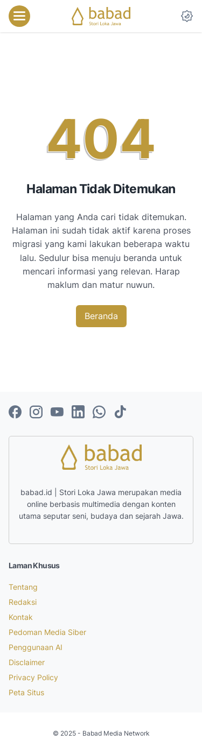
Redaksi (23, 601)
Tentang (23, 586)
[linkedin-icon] (78, 413)
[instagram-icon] (36, 413)
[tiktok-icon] (120, 413)
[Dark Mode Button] (186, 16)
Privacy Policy (33, 677)
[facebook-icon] (15, 413)
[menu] (19, 16)
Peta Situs (26, 692)
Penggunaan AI (35, 647)
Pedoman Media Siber (47, 632)
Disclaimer (27, 662)
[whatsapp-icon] (99, 413)
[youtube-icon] (57, 413)
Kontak (21, 617)
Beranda (101, 316)
